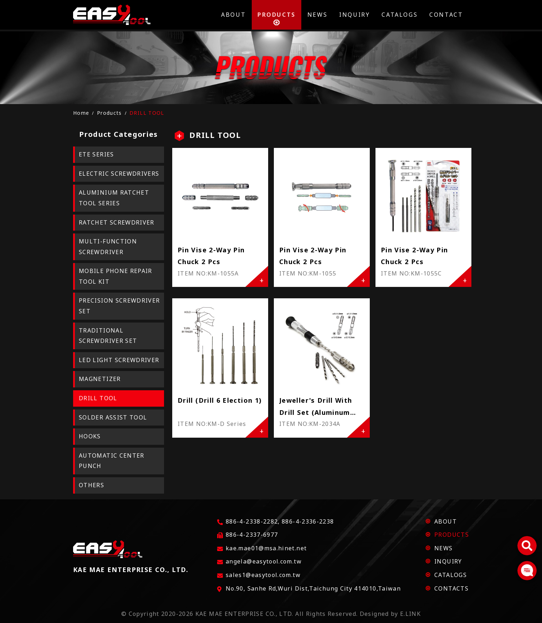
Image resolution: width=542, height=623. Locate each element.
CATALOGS (450, 575)
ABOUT (445, 521)
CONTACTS (451, 588)
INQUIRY (448, 561)
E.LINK (410, 614)
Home (81, 112)
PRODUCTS (451, 535)
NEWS (443, 548)
